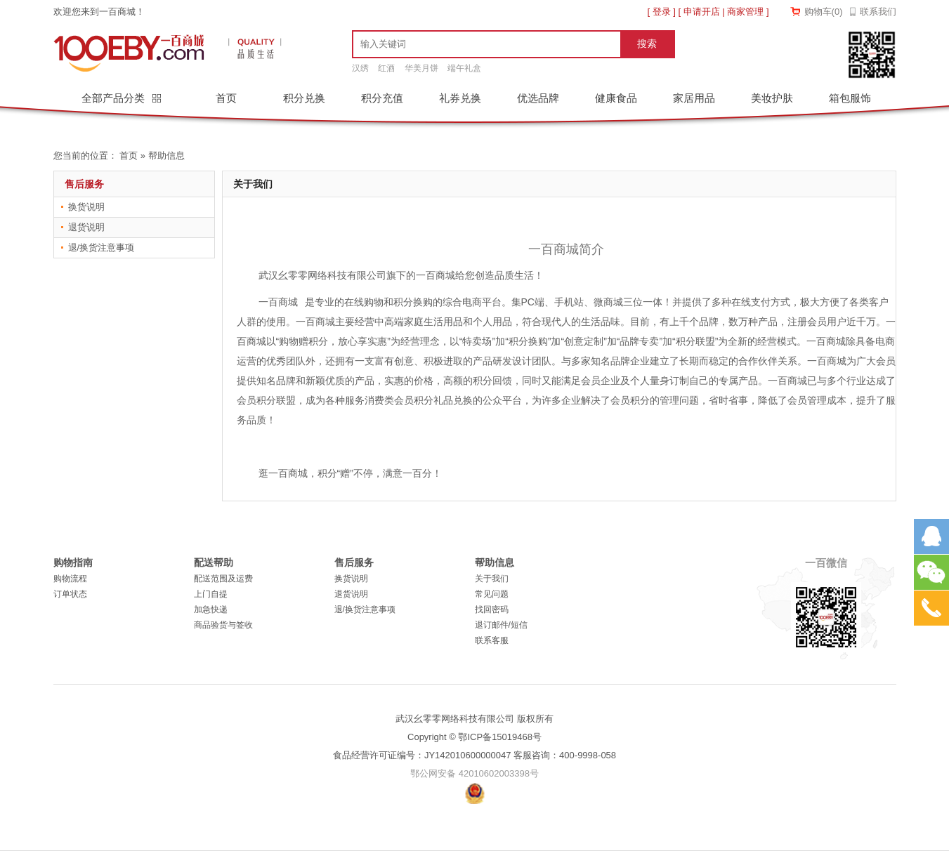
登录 (662, 11)
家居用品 (694, 98)
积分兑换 (304, 98)
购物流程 (70, 578)
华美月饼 (421, 68)
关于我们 (492, 578)
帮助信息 (166, 155)
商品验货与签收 (223, 625)
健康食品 (616, 98)
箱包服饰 (850, 98)
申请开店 (701, 11)
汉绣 (360, 68)
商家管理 (745, 11)
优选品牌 (538, 98)
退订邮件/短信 (501, 625)
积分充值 (382, 98)
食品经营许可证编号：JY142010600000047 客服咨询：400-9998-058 (474, 755)
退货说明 (86, 227)
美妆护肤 (772, 98)
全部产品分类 (114, 98)
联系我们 (878, 11)
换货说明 (86, 207)
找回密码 (492, 609)
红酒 (386, 68)
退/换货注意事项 (101, 247)
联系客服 (492, 640)
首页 (226, 98)
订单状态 (70, 594)
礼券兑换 (460, 98)
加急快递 (211, 609)
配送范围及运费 (223, 578)
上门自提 (211, 594)
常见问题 (492, 594)
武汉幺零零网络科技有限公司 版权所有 (474, 718)
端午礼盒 (464, 68)
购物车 (823, 11)
